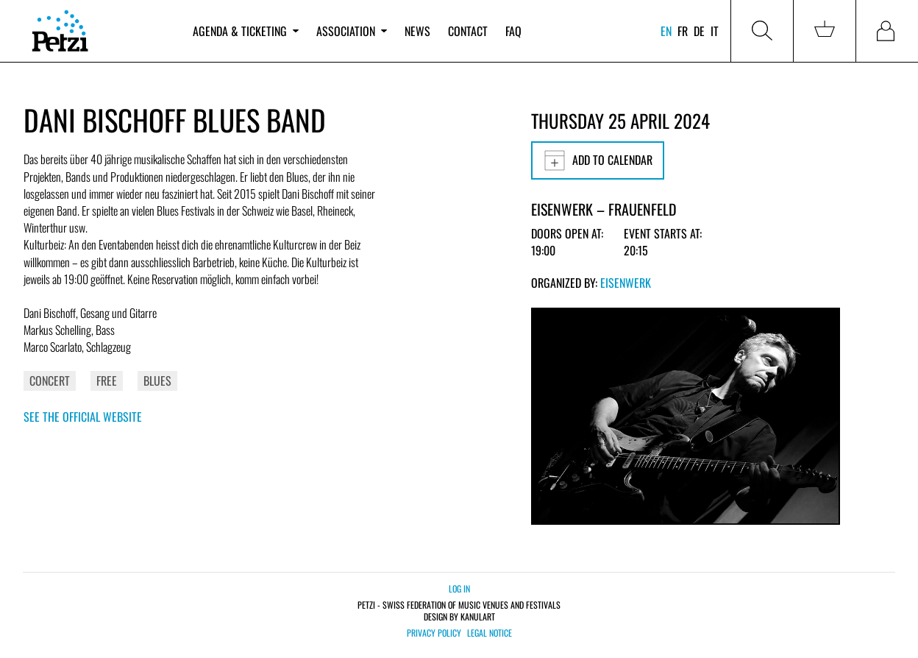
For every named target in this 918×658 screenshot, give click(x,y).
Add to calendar (597, 160)
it (715, 31)
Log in (459, 588)
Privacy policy (434, 633)
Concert (49, 380)
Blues (157, 380)
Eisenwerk (625, 282)
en (666, 31)
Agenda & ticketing (246, 31)
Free (106, 380)
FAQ (513, 31)
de (699, 31)
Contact (468, 31)
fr (682, 31)
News (417, 31)
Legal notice (489, 633)
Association (351, 31)
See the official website (83, 416)
